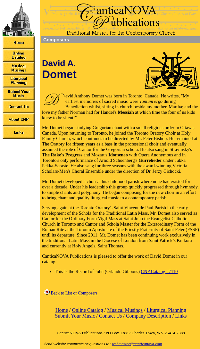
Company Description (148, 316)
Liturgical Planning (166, 310)
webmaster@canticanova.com (137, 343)
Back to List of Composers (70, 293)
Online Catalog (87, 310)
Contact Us (110, 316)
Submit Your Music (75, 316)
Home (61, 310)
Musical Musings (125, 310)
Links (181, 316)
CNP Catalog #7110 (159, 271)
